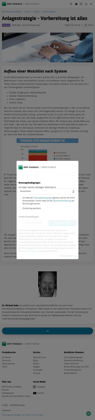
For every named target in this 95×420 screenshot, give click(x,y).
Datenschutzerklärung (62, 201)
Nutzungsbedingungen (42, 198)
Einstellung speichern (32, 209)
